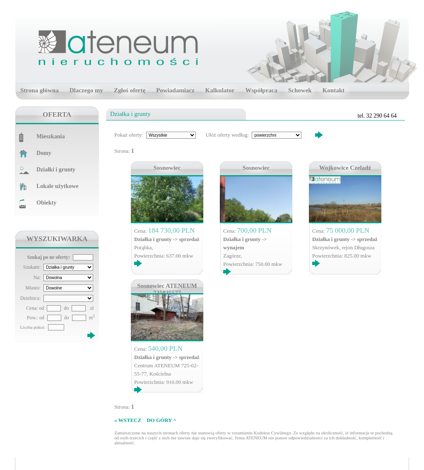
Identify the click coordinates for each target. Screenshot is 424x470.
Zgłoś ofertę (129, 90)
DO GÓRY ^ (161, 420)
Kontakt (333, 90)
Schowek (300, 90)
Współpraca (261, 90)
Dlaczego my (86, 90)
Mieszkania (50, 136)
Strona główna (39, 90)
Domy (43, 153)
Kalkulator (220, 90)
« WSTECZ (127, 420)
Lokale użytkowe (57, 186)
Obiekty (46, 203)
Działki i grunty (55, 169)
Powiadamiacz (175, 90)
